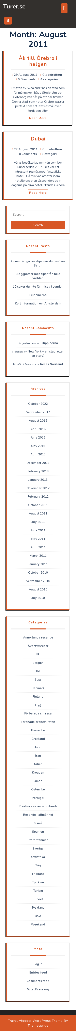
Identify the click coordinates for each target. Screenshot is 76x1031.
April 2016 (38, 429)
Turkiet (38, 899)
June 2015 (38, 438)
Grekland (38, 739)
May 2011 (38, 539)
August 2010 (38, 589)
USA (38, 916)
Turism (38, 891)
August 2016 (38, 421)
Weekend (38, 924)
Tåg (38, 865)
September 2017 (38, 412)
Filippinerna (38, 295)
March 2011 (38, 556)
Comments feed (38, 981)
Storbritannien (38, 840)
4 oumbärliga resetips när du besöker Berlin (38, 263)
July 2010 (38, 598)
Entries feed (38, 973)
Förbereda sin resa (38, 713)
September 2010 (38, 581)
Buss (38, 680)
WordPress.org (38, 989)
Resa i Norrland (51, 364)
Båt (38, 654)
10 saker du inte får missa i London (38, 287)
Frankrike (38, 730)
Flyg (38, 705)
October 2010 (38, 573)
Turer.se (14, 6)
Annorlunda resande (38, 637)
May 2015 (38, 446)
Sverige (38, 849)
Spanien (38, 832)
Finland (38, 697)
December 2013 (38, 463)
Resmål (38, 823)
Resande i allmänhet (38, 815)
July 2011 (38, 522)
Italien (38, 764)
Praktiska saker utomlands (38, 806)
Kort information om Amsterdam (38, 303)
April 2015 (38, 454)
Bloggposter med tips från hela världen (38, 276)
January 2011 (38, 564)
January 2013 (38, 480)
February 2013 (38, 471)
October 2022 (38, 404)
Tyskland (38, 908)
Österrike (38, 789)
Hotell (38, 747)
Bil (38, 671)
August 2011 (38, 513)
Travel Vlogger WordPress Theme (35, 1021)
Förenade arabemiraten (38, 722)
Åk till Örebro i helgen (38, 61)
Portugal (38, 798)
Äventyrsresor (38, 646)
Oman (38, 781)
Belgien (38, 663)
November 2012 (38, 488)
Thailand (38, 874)
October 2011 (38, 505)
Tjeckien (38, 882)
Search (38, 225)
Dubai (38, 138)
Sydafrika (38, 857)
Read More (38, 118)
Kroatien (38, 773)
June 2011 (38, 530)
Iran (38, 756)
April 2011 (38, 547)
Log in (38, 964)
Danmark (38, 688)
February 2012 (38, 497)
